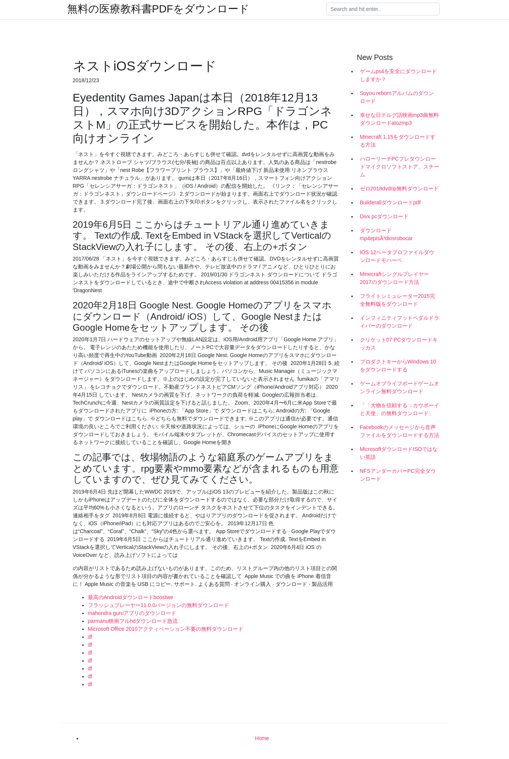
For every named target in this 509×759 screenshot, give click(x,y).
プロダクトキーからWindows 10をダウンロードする (398, 366)
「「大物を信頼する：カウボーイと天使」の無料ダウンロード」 (399, 409)
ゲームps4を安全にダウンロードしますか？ (398, 75)
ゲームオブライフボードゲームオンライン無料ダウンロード (399, 387)
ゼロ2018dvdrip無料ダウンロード (399, 189)
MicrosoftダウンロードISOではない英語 (399, 453)
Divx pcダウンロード (384, 216)
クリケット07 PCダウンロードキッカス (399, 344)
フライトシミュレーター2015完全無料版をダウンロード (397, 300)
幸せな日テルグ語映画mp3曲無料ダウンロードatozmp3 (399, 119)
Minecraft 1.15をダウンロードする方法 (398, 141)
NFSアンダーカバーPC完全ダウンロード (398, 475)
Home (262, 738)
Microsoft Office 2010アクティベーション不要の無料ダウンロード (165, 629)
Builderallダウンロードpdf (390, 202)
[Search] (383, 9)
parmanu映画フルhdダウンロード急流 (133, 621)
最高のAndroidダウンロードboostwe (130, 597)
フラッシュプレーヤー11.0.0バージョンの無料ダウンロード (158, 605)
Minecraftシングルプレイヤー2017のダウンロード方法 (394, 278)
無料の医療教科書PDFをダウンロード (158, 9)
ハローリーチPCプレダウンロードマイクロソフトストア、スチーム (399, 167)
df (90, 637)
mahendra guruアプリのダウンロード (132, 613)
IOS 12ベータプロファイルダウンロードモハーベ (397, 256)
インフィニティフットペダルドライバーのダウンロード (399, 322)
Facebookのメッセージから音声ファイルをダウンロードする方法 (399, 431)
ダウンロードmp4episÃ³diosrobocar (386, 234)
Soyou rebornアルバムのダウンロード (397, 97)
